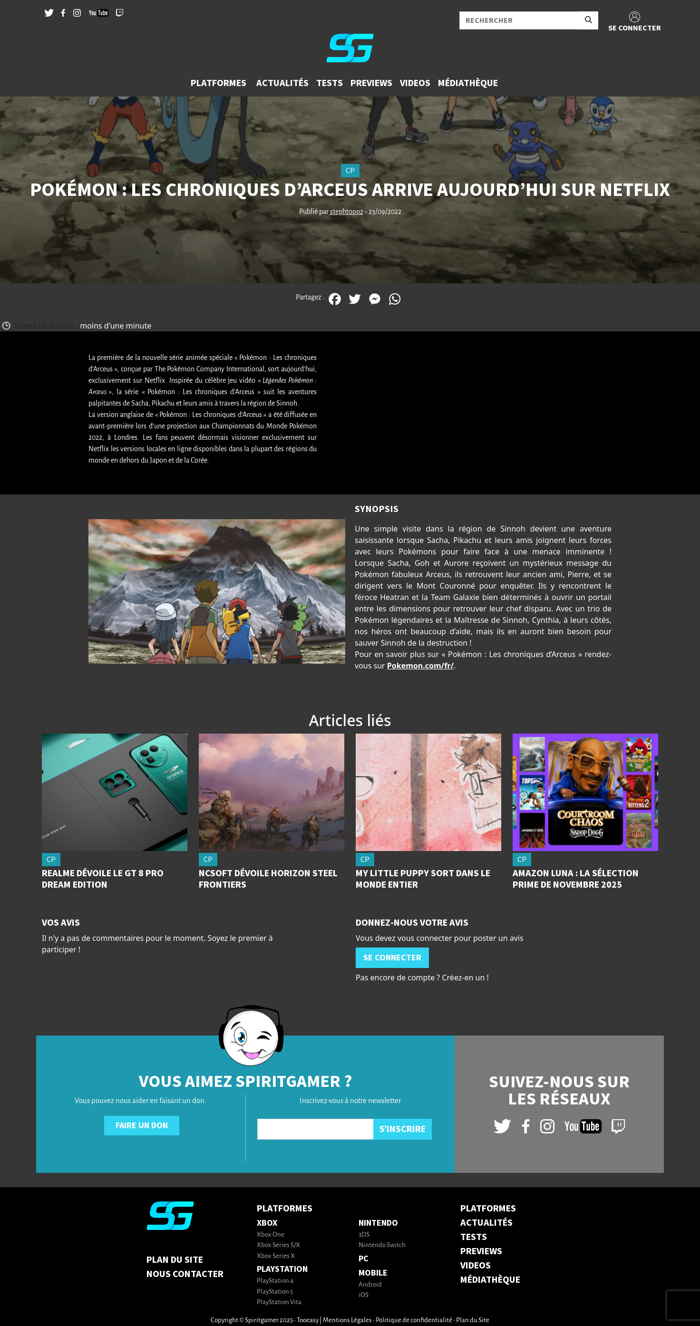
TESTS (473, 1237)
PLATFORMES (488, 1208)
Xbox (267, 1223)
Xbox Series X (276, 1256)
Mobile (373, 1273)
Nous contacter (185, 1274)
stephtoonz (346, 212)
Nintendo (378, 1223)
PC (364, 1259)
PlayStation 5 (275, 1292)
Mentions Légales (347, 1320)
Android (370, 1284)
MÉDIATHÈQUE (490, 1280)
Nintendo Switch (382, 1245)
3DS (364, 1235)
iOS (364, 1295)
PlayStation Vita (279, 1302)
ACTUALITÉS (486, 1222)
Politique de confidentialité (414, 1320)
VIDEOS (475, 1265)
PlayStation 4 (275, 1281)
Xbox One (270, 1235)
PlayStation (282, 1269)
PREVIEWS (481, 1251)
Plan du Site (174, 1260)
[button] (220, 83)
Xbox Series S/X (278, 1245)
